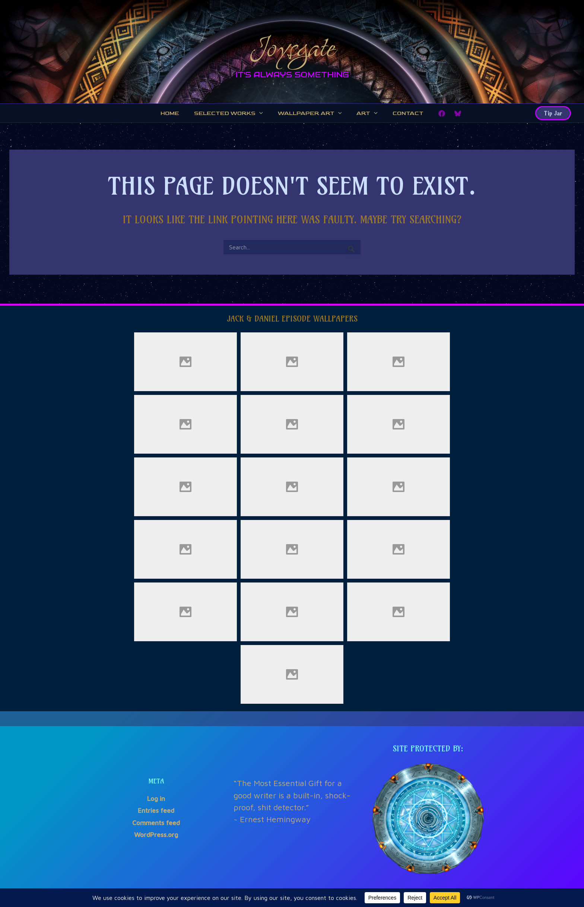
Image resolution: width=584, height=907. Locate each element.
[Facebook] (436, 114)
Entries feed (156, 811)
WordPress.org (156, 835)
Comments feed (156, 823)
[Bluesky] (452, 114)
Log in (156, 799)
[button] (553, 114)
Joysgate (292, 45)
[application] (261, 114)
